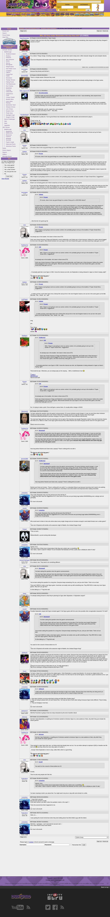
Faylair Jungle (10, 142)
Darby (24, 593)
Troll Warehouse (10, 84)
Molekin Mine (10, 99)
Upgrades (7, 125)
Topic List (99, 31)
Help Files (5, 37)
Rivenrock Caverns (9, 135)
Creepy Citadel (10, 97)
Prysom (25, 145)
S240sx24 (24, 652)
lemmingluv (25, 69)
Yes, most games (9, 167)
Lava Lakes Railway (9, 102)
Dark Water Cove (11, 68)
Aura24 (25, 54)
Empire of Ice (10, 111)
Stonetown (9, 78)
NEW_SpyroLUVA (24, 91)
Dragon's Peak (10, 117)
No (5, 173)
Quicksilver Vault (10, 105)
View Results (5, 178)
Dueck (24, 671)
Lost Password (84, 4)
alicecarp (24, 717)
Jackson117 (24, 711)
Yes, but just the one (10, 171)
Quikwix (24, 151)
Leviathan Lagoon (9, 71)
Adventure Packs (11, 146)
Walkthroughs (20, 10)
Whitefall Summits (8, 139)
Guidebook (41, 10)
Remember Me (63, 10)
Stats (5, 123)
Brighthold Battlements (9, 132)
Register (67, 4)
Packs (4, 148)
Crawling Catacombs (9, 90)
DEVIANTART (34, 376)
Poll (9, 158)
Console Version (7, 50)
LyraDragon (24, 299)
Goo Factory (9, 86)
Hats (5, 121)
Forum (50, 10)
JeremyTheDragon (24, 560)
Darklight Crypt (10, 115)
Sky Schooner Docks (10, 60)
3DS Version (6, 127)
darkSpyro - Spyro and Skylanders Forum (29, 28)
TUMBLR (32, 374)
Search (4, 33)
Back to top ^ (105, 887)
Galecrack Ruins (10, 144)
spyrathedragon (24, 114)
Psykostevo (24, 778)
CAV (24, 130)
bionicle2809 (24, 75)
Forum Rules (6, 35)
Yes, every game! (9, 165)
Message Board (7, 156)
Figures (4, 152)
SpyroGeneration (24, 38)
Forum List (5, 31)
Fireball (25, 529)
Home (10, 10)
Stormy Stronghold (9, 63)
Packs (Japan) (6, 150)
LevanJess (24, 492)
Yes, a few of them (9, 169)
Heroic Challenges (9, 119)
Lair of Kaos (9, 109)
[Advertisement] (54, 22)
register (31, 842)
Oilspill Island (10, 66)
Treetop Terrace (10, 80)
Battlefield (9, 88)
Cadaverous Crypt (9, 94)
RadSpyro (24, 335)
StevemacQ (24, 411)
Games (31, 10)
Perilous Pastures (8, 56)
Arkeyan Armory (10, 107)
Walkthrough (7, 52)
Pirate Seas (9, 113)
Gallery (4, 154)
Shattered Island (10, 54)
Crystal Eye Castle (9, 75)
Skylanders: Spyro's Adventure (9, 46)
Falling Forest (10, 82)
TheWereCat (24, 245)
